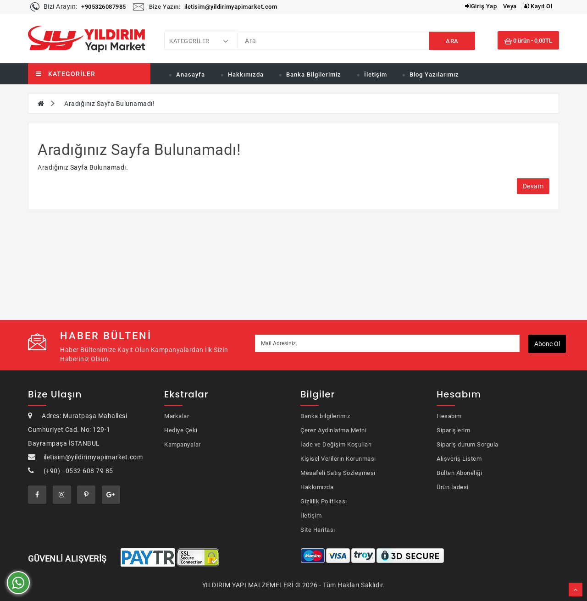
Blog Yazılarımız (434, 74)
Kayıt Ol (537, 6)
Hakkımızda (246, 74)
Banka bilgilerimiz (325, 416)
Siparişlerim (453, 430)
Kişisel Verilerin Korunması (338, 458)
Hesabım (449, 416)
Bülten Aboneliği (459, 472)
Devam (533, 186)
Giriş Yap (481, 6)
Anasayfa (190, 74)
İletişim (375, 74)
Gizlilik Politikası (323, 501)
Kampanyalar (182, 444)
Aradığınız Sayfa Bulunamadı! (109, 103)
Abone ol (547, 343)
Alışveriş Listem (459, 458)
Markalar (176, 416)
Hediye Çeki (181, 430)
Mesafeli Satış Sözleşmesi (338, 472)
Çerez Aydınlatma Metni (333, 430)
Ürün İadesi (453, 487)
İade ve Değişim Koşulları (336, 444)
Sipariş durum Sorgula (467, 444)
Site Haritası (317, 529)
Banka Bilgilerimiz (313, 74)
